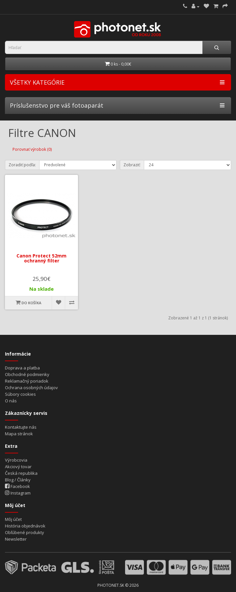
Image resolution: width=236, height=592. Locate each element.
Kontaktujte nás (21, 427)
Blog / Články (18, 480)
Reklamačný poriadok (26, 381)
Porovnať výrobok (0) (32, 149)
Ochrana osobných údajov (31, 387)
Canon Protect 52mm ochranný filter (41, 258)
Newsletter (16, 539)
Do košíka (28, 302)
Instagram (18, 493)
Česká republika (21, 473)
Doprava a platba (22, 368)
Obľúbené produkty (24, 532)
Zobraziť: (132, 165)
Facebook (17, 486)
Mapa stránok (19, 434)
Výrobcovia (16, 460)
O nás (11, 401)
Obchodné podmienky (27, 374)
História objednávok (25, 526)
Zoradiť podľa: (22, 165)
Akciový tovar (18, 467)
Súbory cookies (20, 394)
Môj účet (13, 519)
